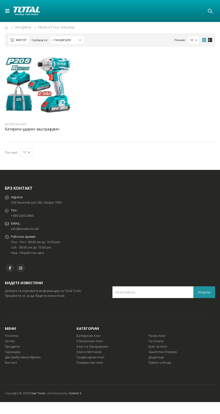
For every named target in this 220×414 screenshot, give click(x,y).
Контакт (11, 363)
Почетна (11, 336)
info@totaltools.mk (25, 229)
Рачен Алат (157, 336)
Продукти (12, 346)
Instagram (20, 267)
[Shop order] (67, 40)
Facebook (9, 267)
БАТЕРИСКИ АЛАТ (15, 124)
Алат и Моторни (89, 352)
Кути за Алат (157, 346)
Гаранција (13, 352)
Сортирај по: (40, 40)
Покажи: (180, 40)
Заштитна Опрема (162, 352)
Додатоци (156, 357)
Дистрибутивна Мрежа (23, 357)
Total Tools (37, 393)
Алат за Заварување (92, 346)
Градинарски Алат (90, 357)
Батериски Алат (89, 336)
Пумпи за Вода (159, 363)
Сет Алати (156, 341)
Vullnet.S (75, 393)
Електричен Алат (90, 341)
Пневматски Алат (90, 363)
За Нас (10, 341)
